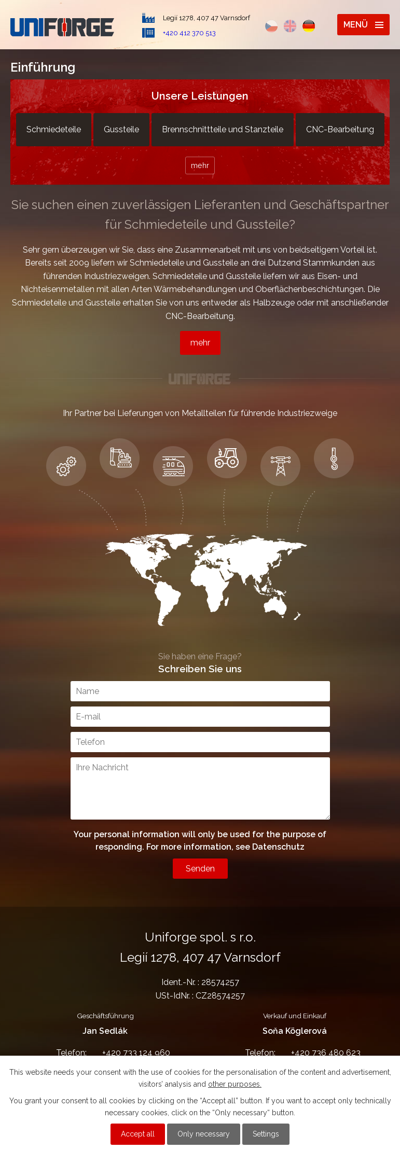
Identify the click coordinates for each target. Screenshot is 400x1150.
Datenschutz (278, 847)
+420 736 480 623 (295, 1053)
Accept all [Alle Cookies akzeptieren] (138, 1134)
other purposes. (234, 1084)
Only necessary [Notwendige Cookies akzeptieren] (203, 1134)
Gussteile (121, 129)
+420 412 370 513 (189, 33)
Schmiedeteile (53, 129)
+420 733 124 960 (105, 1053)
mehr (200, 165)
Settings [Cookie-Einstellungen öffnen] (266, 1134)
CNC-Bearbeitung (340, 129)
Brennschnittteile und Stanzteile (222, 129)
